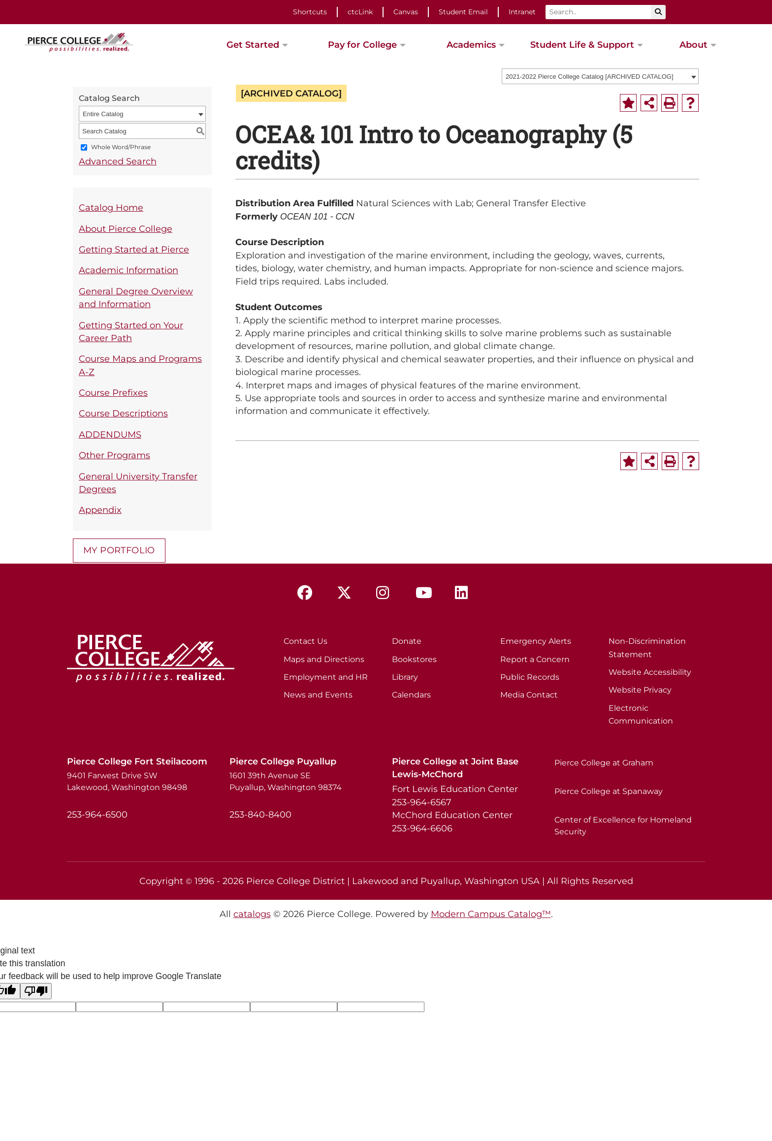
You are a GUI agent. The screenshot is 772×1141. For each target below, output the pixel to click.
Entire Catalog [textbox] (103, 114)
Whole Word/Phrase (121, 147)
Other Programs (114, 455)
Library (405, 677)
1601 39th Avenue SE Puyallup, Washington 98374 (285, 781)
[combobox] (600, 76)
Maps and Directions (324, 659)
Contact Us (305, 641)
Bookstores (414, 659)
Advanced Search (118, 161)
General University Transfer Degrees (138, 482)
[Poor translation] (36, 991)
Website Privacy (640, 690)
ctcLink (360, 11)
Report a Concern (535, 659)
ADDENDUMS (110, 434)
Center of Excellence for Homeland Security (623, 825)
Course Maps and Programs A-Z (140, 365)
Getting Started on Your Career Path (131, 331)
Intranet (522, 11)
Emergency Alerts (535, 641)
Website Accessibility (650, 672)
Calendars (411, 694)
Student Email (463, 11)
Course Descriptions (123, 413)
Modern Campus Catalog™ (491, 914)
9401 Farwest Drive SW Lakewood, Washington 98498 (127, 781)
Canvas (405, 11)
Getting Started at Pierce (134, 249)
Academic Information (128, 270)
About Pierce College (125, 228)
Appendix (100, 510)
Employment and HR (326, 677)
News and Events (318, 694)
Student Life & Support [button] (582, 44)
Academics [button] (471, 44)
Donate (406, 641)
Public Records (529, 677)
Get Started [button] (252, 44)
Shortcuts (310, 11)
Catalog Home (111, 207)
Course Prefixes (113, 392)
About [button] (693, 44)
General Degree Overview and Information (136, 297)
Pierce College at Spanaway (608, 791)
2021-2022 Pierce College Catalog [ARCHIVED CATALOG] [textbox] (590, 76)
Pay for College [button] (362, 44)
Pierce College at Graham (603, 762)
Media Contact (529, 694)
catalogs (252, 914)
